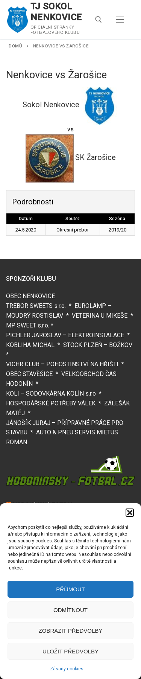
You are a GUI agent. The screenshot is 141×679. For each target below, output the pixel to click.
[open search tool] (98, 19)
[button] (129, 512)
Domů (15, 46)
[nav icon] (120, 19)
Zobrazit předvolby (71, 630)
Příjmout (70, 589)
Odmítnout (70, 610)
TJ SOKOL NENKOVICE (56, 12)
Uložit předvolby (70, 651)
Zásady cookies (66, 668)
